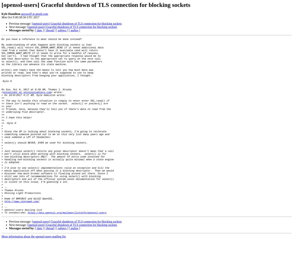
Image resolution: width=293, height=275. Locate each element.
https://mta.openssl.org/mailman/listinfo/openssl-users (67, 247)
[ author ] (74, 30)
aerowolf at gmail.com (34, 13)
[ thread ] (49, 30)
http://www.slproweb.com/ (21, 234)
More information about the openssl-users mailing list (33, 271)
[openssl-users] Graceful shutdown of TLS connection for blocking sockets (77, 23)
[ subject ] (62, 30)
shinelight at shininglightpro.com (27, 103)
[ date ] (39, 30)
